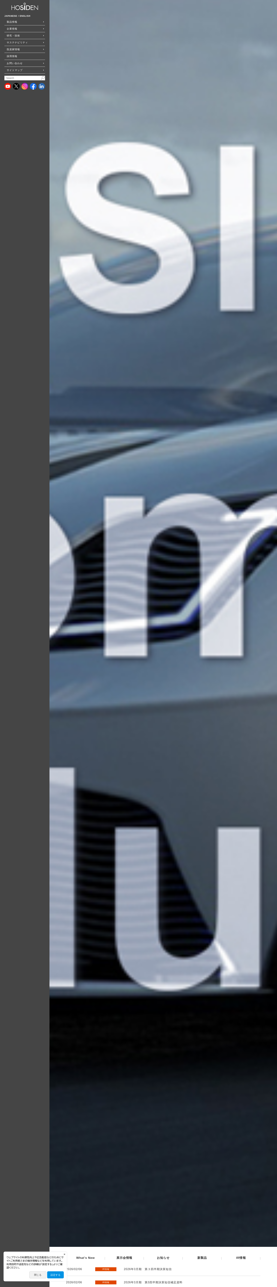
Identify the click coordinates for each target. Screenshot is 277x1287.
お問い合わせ (15, 63)
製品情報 (12, 21)
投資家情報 (13, 49)
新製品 (202, 1258)
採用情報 (12, 56)
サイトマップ (15, 70)
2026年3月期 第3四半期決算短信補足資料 (153, 1282)
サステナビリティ (17, 42)
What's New (85, 1258)
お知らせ (163, 1258)
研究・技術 (13, 35)
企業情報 (12, 28)
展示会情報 (124, 1258)
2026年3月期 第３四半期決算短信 (148, 1269)
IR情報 (241, 1258)
